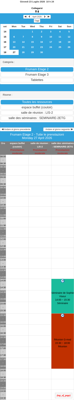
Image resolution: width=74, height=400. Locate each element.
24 (51, 47)
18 (60, 42)
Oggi (37, 20)
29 (32, 52)
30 (41, 52)
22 (32, 47)
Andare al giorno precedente (15, 129)
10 (51, 36)
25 (60, 47)
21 (23, 47)
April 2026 (37, 17)
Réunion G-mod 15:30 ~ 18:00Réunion (62, 343)
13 (14, 42)
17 (51, 42)
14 (5, 31)
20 (14, 47)
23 (41, 47)
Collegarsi (36, 8)
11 (60, 36)
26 (69, 47)
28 (23, 52)
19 (69, 42)
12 (69, 36)
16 (5, 42)
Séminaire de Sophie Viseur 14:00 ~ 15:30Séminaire (62, 298)
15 (5, 36)
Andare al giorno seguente (58, 129)
